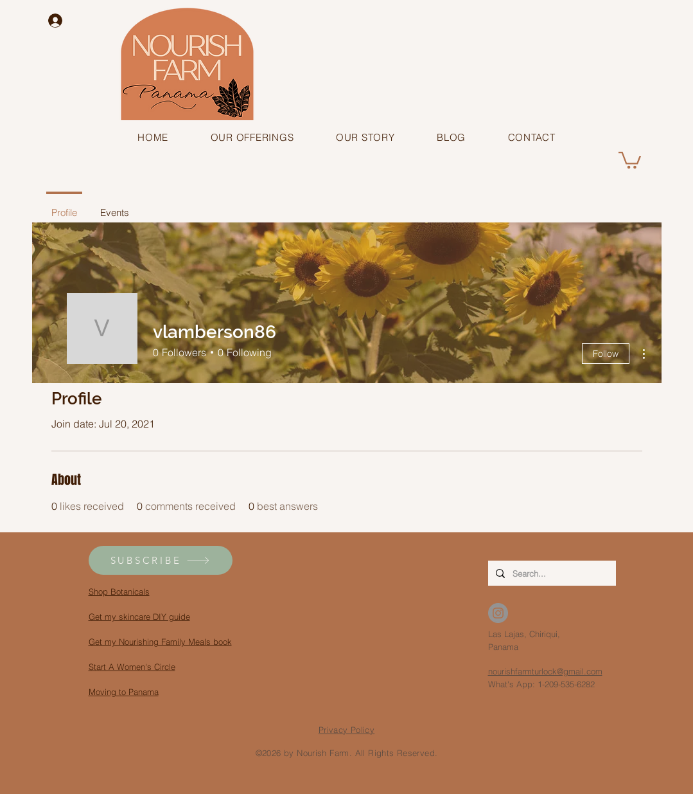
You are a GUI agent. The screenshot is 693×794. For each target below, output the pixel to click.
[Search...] (551, 573)
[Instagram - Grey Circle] (498, 613)
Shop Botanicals (119, 591)
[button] (252, 137)
